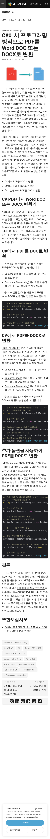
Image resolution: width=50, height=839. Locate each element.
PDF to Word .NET (26, 664)
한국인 (33, 4)
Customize (15, 830)
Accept (25, 823)
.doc (38, 103)
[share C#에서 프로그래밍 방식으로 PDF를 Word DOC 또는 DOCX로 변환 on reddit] (23, 701)
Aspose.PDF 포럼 (11, 603)
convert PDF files (28, 670)
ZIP (45, 111)
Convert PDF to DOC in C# (14, 653)
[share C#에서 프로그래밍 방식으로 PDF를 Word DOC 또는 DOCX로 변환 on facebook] (28, 701)
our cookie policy (31, 817)
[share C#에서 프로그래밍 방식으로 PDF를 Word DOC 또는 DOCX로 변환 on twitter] (12, 701)
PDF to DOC (30, 659)
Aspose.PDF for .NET (13, 211)
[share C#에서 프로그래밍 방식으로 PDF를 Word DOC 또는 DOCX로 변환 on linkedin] (17, 701)
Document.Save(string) (17, 282)
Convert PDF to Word (12, 659)
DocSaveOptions (10, 359)
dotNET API (8, 648)
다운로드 (22, 234)
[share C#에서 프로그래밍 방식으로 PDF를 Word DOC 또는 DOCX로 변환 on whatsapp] (34, 701)
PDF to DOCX (9, 664)
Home (6, 12)
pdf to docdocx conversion (15, 675)
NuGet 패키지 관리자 (16, 238)
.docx (5, 126)
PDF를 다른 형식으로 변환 (31, 588)
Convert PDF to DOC (33, 648)
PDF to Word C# (10, 670)
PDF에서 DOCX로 (11, 348)
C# (19, 648)
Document (10, 273)
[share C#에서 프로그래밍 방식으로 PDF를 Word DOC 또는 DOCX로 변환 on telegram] (40, 701)
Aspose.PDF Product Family (15, 643)
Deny (34, 830)
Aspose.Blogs (16, 30)
